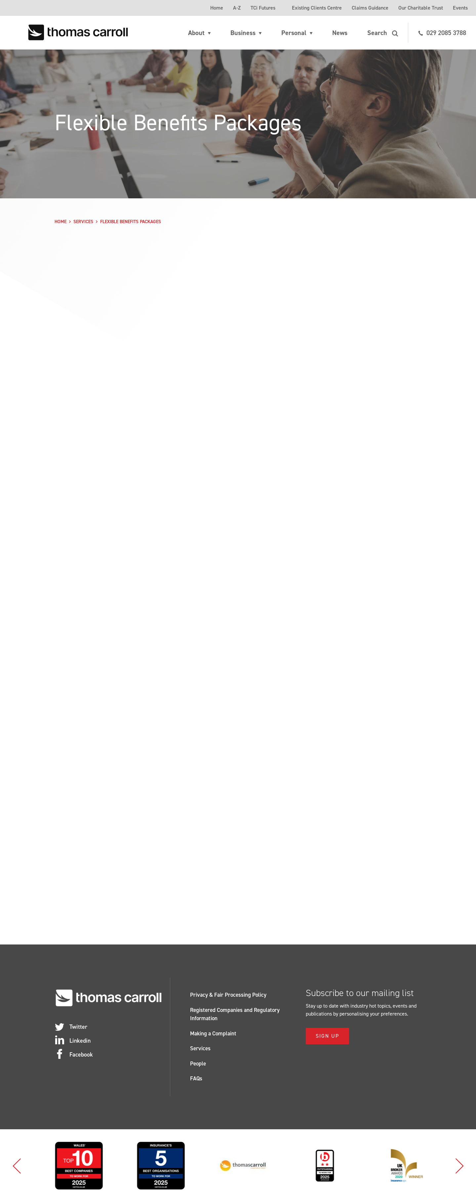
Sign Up (327, 1035)
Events (460, 7)
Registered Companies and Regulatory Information (235, 1014)
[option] (109, 1165)
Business (243, 32)
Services (83, 222)
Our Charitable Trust (420, 7)
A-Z (237, 7)
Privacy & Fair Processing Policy (228, 994)
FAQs (196, 1078)
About (196, 32)
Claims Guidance (370, 7)
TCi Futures (263, 7)
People (198, 1063)
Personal (293, 32)
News (339, 32)
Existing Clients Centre (317, 7)
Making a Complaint (213, 1033)
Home (216, 7)
